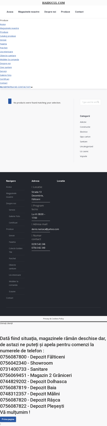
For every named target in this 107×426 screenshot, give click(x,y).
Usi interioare (6, 51)
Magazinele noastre (9, 28)
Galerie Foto (14, 216)
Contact (3, 83)
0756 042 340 (38, 247)
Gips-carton (85, 136)
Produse (4, 32)
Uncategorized (86, 146)
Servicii (3, 71)
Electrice (83, 131)
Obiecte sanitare (8, 55)
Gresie (3, 39)
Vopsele (83, 156)
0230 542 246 (38, 244)
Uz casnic (84, 151)
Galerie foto (5, 75)
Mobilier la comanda (9, 59)
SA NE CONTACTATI (16, 86)
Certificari (4, 79)
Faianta (3, 43)
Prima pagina (8, 419)
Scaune (12, 291)
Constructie (85, 127)
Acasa (3, 24)
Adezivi (83, 122)
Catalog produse (8, 36)
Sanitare (83, 141)
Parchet (4, 47)
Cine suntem (6, 67)
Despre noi (5, 63)
